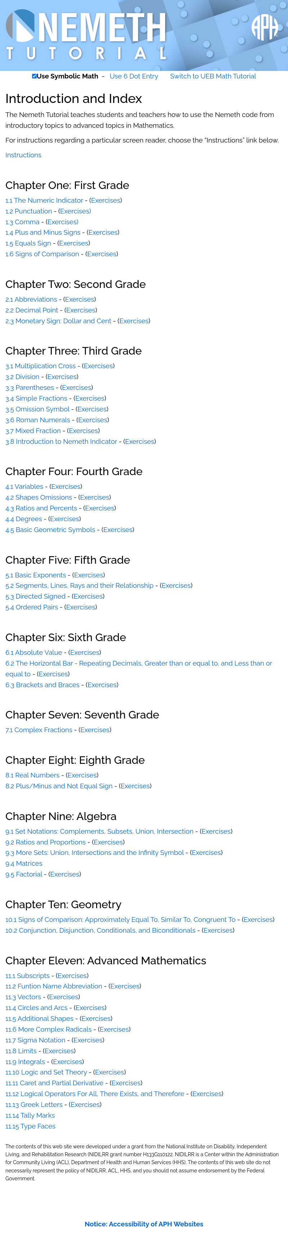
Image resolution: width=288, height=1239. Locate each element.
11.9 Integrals (25, 1061)
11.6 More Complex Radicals (48, 1029)
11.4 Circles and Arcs (36, 1008)
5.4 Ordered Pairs (31, 607)
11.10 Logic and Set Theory (46, 1072)
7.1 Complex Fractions (38, 730)
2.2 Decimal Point (31, 310)
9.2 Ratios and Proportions (45, 842)
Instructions (23, 155)
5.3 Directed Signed (35, 596)
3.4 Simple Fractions (36, 398)
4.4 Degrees (23, 519)
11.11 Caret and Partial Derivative (54, 1083)
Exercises (105, 200)
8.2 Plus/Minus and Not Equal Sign (59, 786)
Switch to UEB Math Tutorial (213, 76)
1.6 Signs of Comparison (42, 254)
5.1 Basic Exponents (35, 575)
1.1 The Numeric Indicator (44, 200)
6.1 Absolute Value (33, 652)
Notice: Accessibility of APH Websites (144, 1224)
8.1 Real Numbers (32, 775)
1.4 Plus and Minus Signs (42, 232)
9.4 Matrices (23, 863)
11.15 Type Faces (30, 1126)
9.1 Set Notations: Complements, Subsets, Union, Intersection (99, 831)
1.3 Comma (22, 222)
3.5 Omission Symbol (37, 409)
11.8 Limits (21, 1051)
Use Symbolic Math (67, 76)
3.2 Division (22, 376)
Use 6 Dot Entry (134, 76)
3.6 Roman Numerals (37, 420)
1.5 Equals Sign (28, 243)
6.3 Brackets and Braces (42, 685)
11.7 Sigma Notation (35, 1040)
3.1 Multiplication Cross (40, 366)
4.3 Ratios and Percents (41, 508)
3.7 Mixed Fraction (33, 430)
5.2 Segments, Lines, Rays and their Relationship (79, 585)
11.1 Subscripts (27, 975)
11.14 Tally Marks (30, 1115)
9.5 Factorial (23, 874)
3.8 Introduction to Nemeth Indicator (61, 441)
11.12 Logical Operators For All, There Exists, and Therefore (94, 1094)
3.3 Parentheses (29, 387)
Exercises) (75, 211)
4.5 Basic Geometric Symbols (50, 529)
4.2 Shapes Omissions (38, 497)
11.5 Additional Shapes (39, 1018)
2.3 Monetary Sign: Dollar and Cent (58, 321)
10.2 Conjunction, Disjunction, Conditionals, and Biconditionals (100, 930)
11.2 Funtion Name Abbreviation (53, 986)
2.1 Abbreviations (31, 299)
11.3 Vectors (23, 997)
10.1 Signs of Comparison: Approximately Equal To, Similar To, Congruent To (120, 919)
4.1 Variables (24, 486)
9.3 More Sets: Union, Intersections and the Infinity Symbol (94, 852)
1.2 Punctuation (28, 211)
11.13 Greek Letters (34, 1104)
